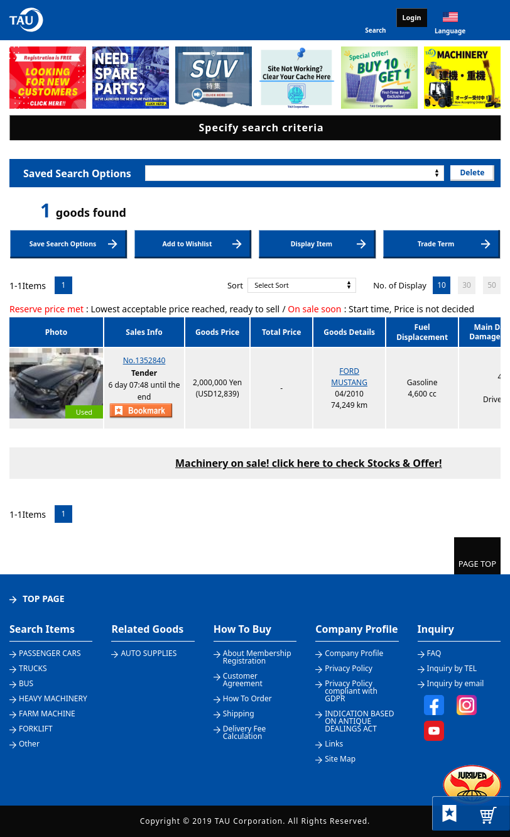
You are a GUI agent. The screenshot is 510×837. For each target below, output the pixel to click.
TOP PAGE (44, 598)
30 (466, 285)
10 (441, 285)
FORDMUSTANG (349, 377)
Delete (472, 172)
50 (491, 285)
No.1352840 (144, 360)
